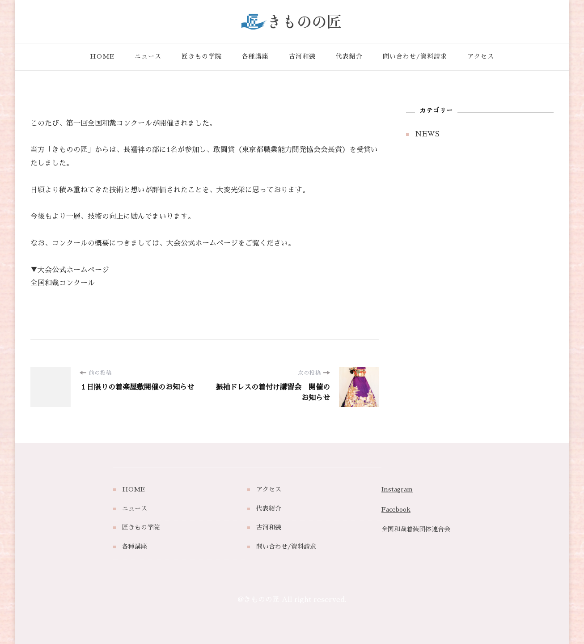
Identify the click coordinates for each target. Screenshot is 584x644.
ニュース (148, 56)
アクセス (480, 56)
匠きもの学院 (202, 56)
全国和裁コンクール (62, 283)
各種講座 (255, 56)
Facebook (395, 509)
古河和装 (302, 56)
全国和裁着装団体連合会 (415, 529)
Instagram (397, 489)
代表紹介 (349, 56)
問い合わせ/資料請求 (415, 56)
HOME (102, 56)
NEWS (427, 134)
